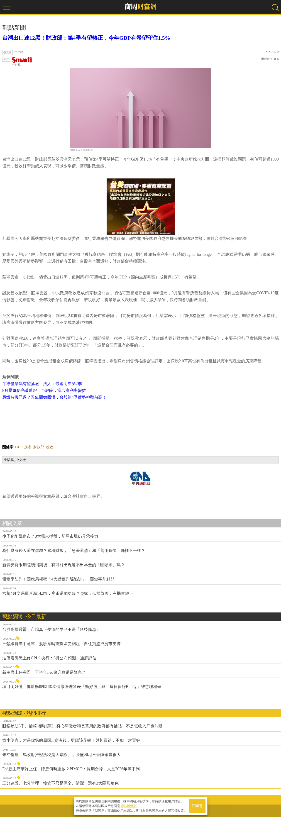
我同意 (197, 806)
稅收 (49, 447)
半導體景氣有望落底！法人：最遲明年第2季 (42, 383)
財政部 (38, 447)
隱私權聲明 (129, 806)
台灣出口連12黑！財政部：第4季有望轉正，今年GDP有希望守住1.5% (86, 38)
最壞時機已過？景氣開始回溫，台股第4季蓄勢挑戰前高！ (54, 397)
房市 (28, 447)
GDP (18, 447)
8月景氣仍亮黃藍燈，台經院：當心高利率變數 (44, 390)
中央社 (22, 61)
